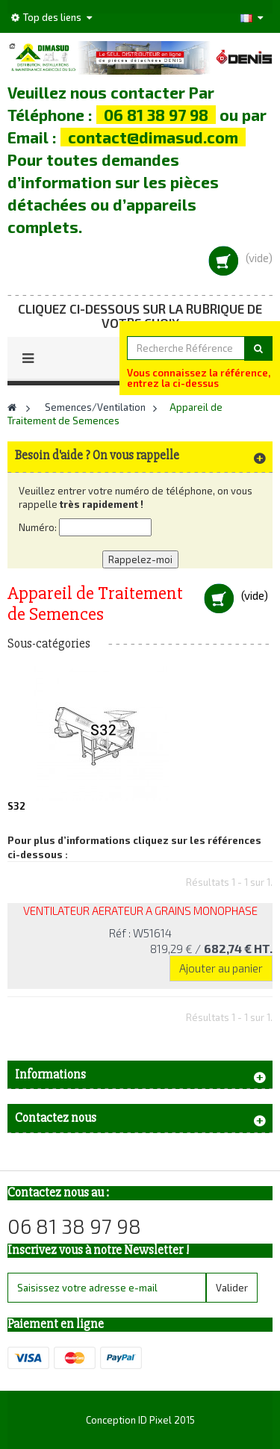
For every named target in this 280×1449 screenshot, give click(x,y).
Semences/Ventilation (95, 407)
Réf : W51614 (140, 933)
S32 (16, 806)
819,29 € (211, 948)
